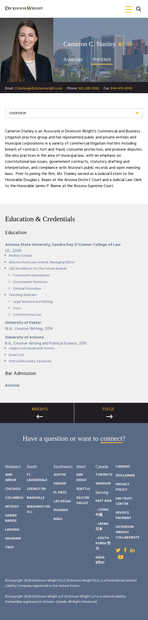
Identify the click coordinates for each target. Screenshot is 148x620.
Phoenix (61, 510)
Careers (123, 466)
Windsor (103, 483)
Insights (40, 409)
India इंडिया (100, 560)
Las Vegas (62, 501)
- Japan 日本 (101, 526)
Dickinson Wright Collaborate (127, 532)
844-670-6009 (121, 88)
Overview (17, 113)
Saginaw (13, 538)
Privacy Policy (123, 487)
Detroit (12, 506)
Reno (58, 519)
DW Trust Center (124, 501)
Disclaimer (125, 475)
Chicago (12, 489)
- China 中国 (101, 512)
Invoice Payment (124, 515)
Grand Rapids (11, 518)
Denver (60, 483)
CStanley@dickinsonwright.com (38, 88)
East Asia (103, 501)
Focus (108, 409)
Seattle (83, 489)
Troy (9, 547)
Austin (60, 474)
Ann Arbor (10, 477)
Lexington (36, 489)
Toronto (103, 474)
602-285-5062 (88, 88)
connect (111, 438)
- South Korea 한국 (103, 543)
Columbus (14, 498)
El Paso (60, 492)
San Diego (81, 477)
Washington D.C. (38, 509)
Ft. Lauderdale (37, 477)
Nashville (35, 498)
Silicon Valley (82, 500)
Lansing (12, 529)
